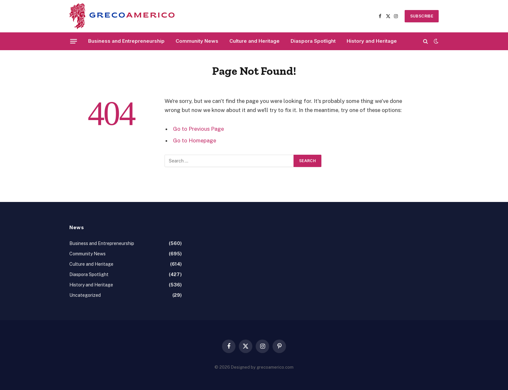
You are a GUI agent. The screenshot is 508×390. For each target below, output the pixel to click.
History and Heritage (372, 41)
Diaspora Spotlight (313, 41)
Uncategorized (85, 295)
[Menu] (73, 41)
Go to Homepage (194, 140)
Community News (197, 41)
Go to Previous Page (198, 129)
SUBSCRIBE (421, 16)
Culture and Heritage (254, 41)
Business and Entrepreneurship (126, 41)
